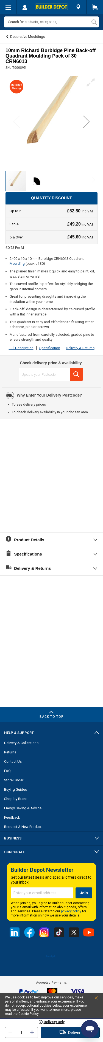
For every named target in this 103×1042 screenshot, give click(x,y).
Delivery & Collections (21, 743)
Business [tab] (12, 838)
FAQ (7, 771)
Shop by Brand (15, 799)
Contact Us (13, 761)
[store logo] (51, 7)
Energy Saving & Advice (22, 808)
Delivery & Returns (80, 348)
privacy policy (71, 911)
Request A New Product (23, 827)
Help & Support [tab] (19, 733)
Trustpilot (51, 956)
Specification (49, 348)
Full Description (21, 348)
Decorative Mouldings (27, 37)
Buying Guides (15, 789)
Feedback (12, 817)
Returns (10, 752)
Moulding (17, 263)
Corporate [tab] (14, 852)
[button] (87, 121)
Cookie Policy (28, 1014)
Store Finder (13, 780)
